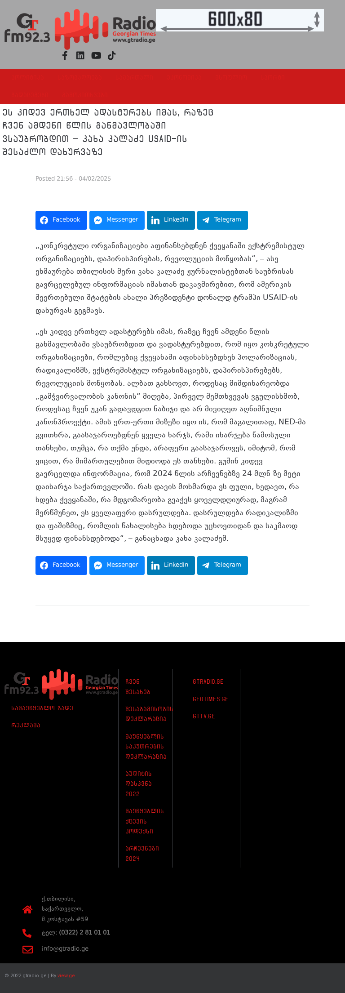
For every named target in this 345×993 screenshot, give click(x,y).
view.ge (66, 976)
